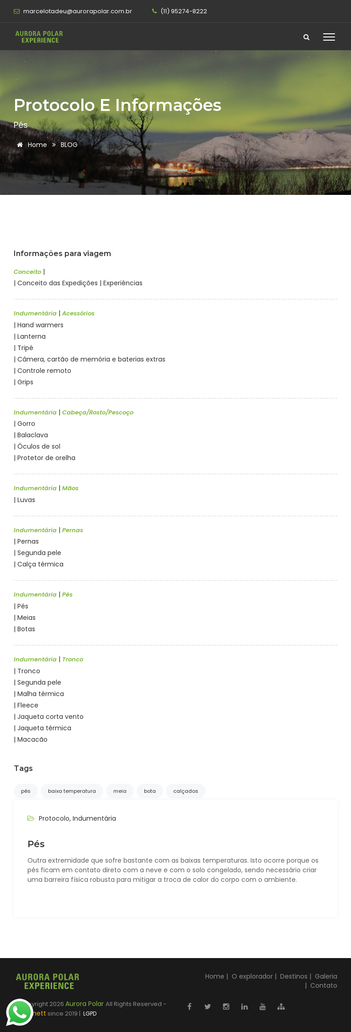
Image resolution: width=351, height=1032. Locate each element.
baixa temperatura (72, 791)
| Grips (23, 382)
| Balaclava (31, 435)
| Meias (25, 617)
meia (120, 791)
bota (150, 791)
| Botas (24, 629)
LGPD (89, 1013)
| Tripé (23, 347)
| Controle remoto (42, 370)
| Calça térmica (39, 564)
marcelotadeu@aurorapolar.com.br (73, 11)
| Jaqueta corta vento (49, 716)
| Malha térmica (39, 693)
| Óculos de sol (37, 446)
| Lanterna (30, 336)
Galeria (326, 976)
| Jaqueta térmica (42, 728)
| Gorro (24, 423)
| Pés (21, 606)
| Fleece (26, 705)
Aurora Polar (85, 1003)
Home (30, 144)
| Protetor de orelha (44, 457)
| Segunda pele (37, 552)
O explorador (252, 976)
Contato (323, 985)
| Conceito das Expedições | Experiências (78, 283)
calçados (185, 791)
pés (26, 791)
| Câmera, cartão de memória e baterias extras (89, 359)
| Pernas (26, 541)
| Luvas (24, 499)
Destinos (294, 976)
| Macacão (31, 739)
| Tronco (27, 671)
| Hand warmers (39, 325)
